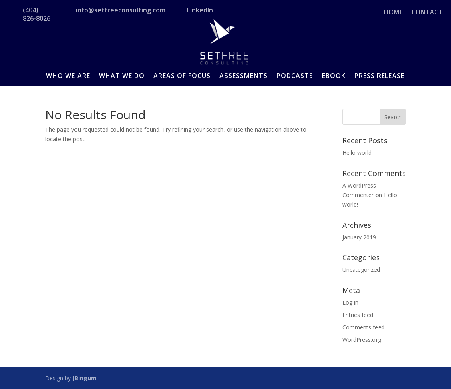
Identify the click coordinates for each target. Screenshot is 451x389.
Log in (350, 302)
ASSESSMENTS (243, 76)
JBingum (84, 378)
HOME (393, 12)
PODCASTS (294, 76)
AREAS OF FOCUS (182, 76)
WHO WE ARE (68, 76)
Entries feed (357, 315)
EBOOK (334, 76)
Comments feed (363, 327)
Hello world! (357, 152)
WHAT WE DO (122, 76)
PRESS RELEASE (379, 76)
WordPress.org (361, 339)
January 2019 (359, 237)
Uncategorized (361, 269)
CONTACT (427, 12)
